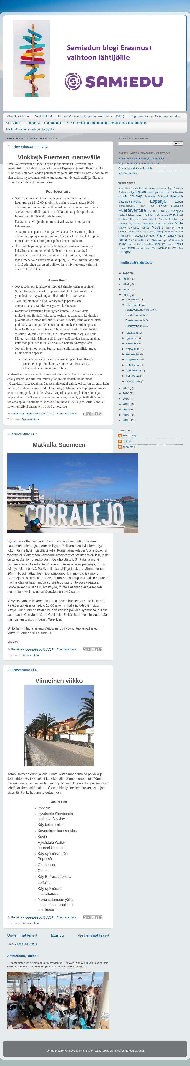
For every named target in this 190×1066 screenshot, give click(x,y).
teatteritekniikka (145, 244)
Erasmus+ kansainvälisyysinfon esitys (141, 158)
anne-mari (129, 446)
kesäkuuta (132, 354)
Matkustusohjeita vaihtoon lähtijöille (30, 129)
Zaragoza (125, 252)
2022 (126, 295)
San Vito (133, 240)
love (158, 223)
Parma (152, 231)
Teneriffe (160, 243)
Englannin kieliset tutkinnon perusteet (155, 116)
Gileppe (165, 211)
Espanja (158, 201)
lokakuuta (132, 332)
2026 (126, 273)
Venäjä (139, 248)
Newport (170, 228)
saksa (122, 240)
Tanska (132, 244)
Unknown (128, 441)
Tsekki (179, 243)
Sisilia (141, 240)
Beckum (122, 192)
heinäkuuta (133, 348)
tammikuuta (133, 381)
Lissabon (148, 223)
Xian (180, 248)
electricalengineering (129, 201)
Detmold (163, 196)
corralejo (136, 196)
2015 (126, 420)
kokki (180, 215)
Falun (142, 206)
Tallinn (122, 243)
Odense (123, 231)
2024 (126, 284)
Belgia (131, 192)
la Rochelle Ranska (166, 219)
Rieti (180, 235)
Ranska (171, 235)
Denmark (150, 196)
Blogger (139, 1050)
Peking (159, 231)
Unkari (131, 247)
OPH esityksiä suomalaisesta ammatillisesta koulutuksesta (107, 122)
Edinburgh (176, 196)
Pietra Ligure (125, 236)
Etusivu (57, 935)
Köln (151, 219)
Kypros (143, 219)
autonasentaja (164, 188)
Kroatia (134, 219)
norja (180, 227)
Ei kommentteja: (67, 413)
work (174, 248)
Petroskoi (169, 231)
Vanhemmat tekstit (93, 935)
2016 (126, 414)
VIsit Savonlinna (18, 116)
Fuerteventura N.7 (22, 434)
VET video (13, 122)
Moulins (157, 227)
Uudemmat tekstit (22, 935)
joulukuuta (132, 299)
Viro (154, 248)
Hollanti (122, 215)
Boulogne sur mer (159, 192)
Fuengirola (177, 205)
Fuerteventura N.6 (22, 670)
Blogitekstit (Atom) (26, 943)
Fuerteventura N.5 (136, 325)
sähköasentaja (176, 240)
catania (122, 196)
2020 (126, 393)
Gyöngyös (176, 211)
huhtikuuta (133, 365)
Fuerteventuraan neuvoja (27, 147)
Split (165, 240)
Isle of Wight (144, 215)
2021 (126, 388)
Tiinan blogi (130, 435)
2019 (126, 398)
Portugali (149, 235)
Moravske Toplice (138, 227)
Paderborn (135, 231)
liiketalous (135, 223)
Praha (160, 235)
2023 (126, 289)
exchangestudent (126, 206)
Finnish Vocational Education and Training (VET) (91, 116)
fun (149, 211)
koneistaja (123, 219)
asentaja (150, 188)
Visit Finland (43, 116)
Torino (170, 244)
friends (163, 205)
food (152, 205)
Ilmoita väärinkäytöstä (135, 262)
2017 (126, 409)
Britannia (177, 192)
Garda (156, 211)
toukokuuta (133, 359)
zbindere (108, 1050)
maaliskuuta (134, 370)
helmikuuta (133, 375)
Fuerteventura (30, 419)
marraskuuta (134, 305)
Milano (122, 227)
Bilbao (141, 192)
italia (172, 215)
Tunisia (121, 248)
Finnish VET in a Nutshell (44, 122)
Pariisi (145, 231)
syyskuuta (132, 338)
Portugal (138, 235)
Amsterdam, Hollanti (22, 956)
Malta (179, 223)
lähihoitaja (167, 223)
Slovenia (157, 240)
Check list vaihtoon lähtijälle (135, 168)
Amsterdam (124, 188)
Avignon (178, 188)
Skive (148, 240)
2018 (126, 404)
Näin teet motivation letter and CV (139, 163)
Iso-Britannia (161, 215)
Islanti (131, 215)
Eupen (179, 201)
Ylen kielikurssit (127, 173)
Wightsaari (164, 247)
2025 (126, 278)
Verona (147, 248)
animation (138, 188)
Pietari (179, 231)
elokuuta (131, 343)
